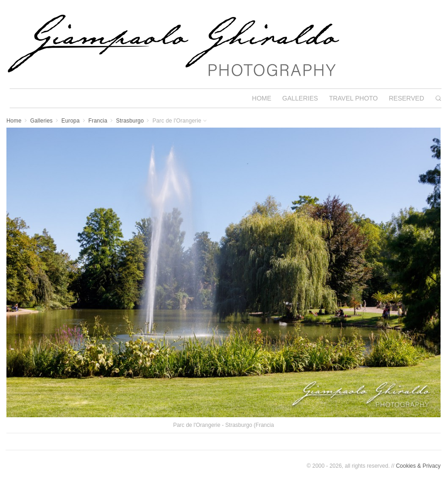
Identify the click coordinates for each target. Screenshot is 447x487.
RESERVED (406, 98)
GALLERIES (300, 98)
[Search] (438, 98)
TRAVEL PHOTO (353, 98)
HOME (261, 98)
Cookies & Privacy (418, 466)
